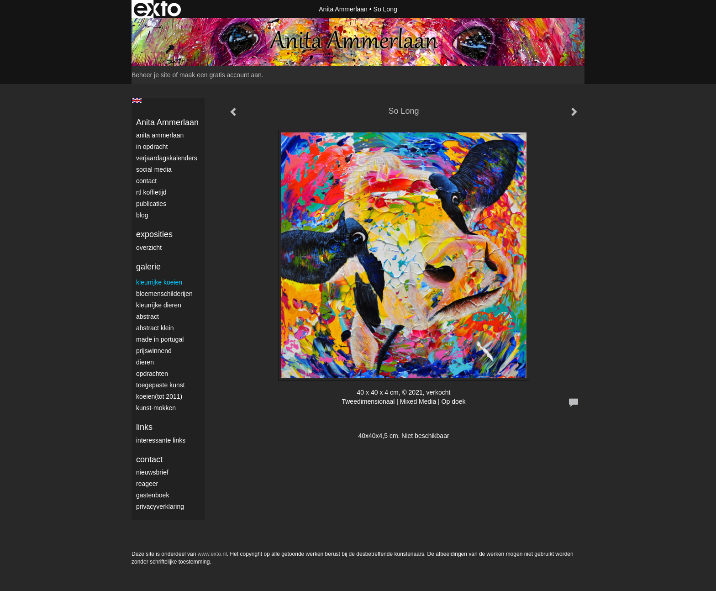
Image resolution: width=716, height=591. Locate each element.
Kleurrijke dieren (158, 305)
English (137, 100)
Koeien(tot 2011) (159, 396)
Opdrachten (152, 373)
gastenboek (152, 495)
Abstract (147, 316)
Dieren (145, 362)
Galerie (148, 266)
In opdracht (152, 146)
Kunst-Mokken (156, 408)
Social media (154, 169)
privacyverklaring (160, 506)
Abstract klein (155, 328)
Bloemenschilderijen (164, 293)
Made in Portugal (160, 339)
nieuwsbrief (152, 472)
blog (142, 215)
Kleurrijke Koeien (159, 282)
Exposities (154, 234)
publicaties (151, 203)
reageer (147, 483)
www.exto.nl (212, 554)
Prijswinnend (154, 350)
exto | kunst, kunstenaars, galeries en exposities (157, 9)
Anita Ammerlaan (343, 9)
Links (144, 427)
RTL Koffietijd (151, 192)
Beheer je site (151, 75)
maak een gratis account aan (220, 75)
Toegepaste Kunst (160, 385)
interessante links (160, 440)
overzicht (149, 247)
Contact (146, 181)
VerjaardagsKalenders (166, 158)
